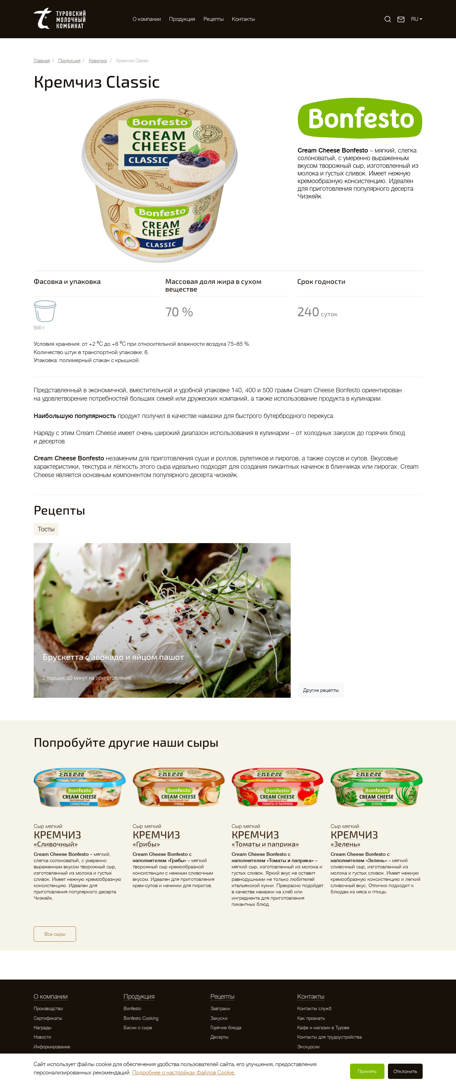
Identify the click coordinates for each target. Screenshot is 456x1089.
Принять (367, 1071)
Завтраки (220, 1008)
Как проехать (311, 1018)
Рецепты (214, 19)
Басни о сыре (138, 1027)
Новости (42, 1037)
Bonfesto (132, 1008)
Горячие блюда (225, 1027)
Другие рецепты (321, 690)
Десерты (219, 1037)
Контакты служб (314, 1008)
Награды (42, 1027)
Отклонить (405, 1071)
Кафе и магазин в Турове (323, 1027)
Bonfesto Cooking (141, 1018)
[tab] (46, 529)
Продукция (182, 19)
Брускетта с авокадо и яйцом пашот (113, 657)
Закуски (218, 1018)
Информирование (52, 1046)
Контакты (243, 19)
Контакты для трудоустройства (329, 1037)
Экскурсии (308, 1046)
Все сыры (54, 934)
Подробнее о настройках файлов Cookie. (183, 1073)
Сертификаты (48, 1018)
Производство (48, 1008)
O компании (147, 19)
